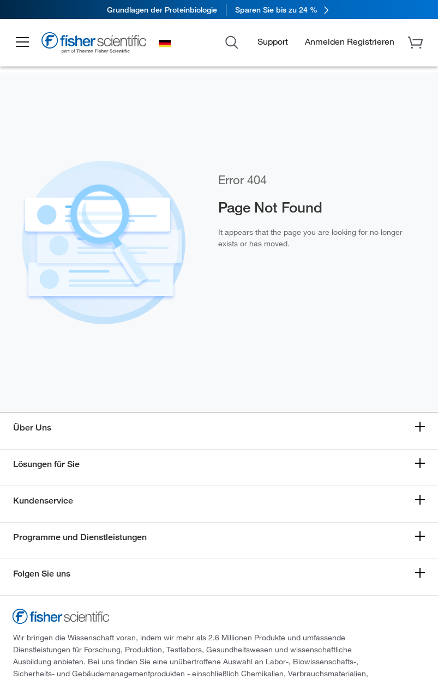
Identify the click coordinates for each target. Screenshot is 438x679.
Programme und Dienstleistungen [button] (80, 537)
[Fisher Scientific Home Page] (95, 44)
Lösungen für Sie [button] (46, 464)
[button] (23, 42)
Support (272, 41)
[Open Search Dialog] (232, 41)
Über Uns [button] (32, 427)
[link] (219, 9)
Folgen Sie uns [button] (41, 573)
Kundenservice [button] (43, 500)
